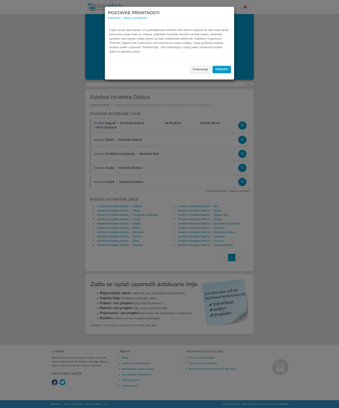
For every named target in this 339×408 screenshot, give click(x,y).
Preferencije (200, 69)
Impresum (114, 17)
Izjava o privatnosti (135, 17)
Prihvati (221, 69)
